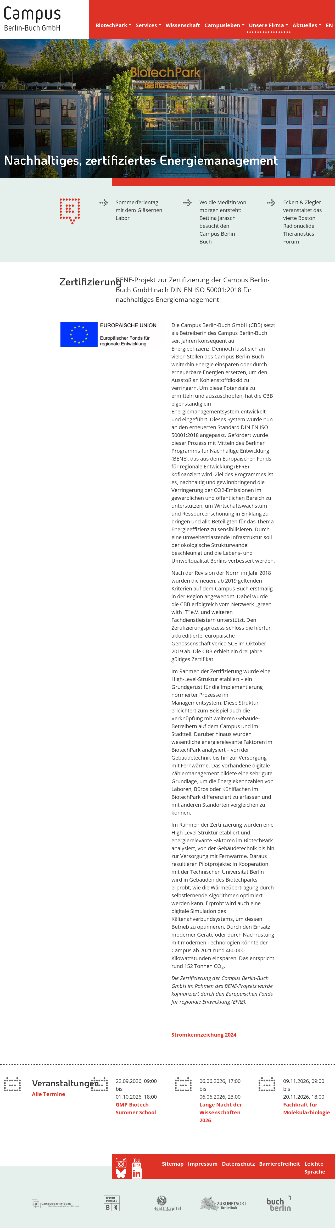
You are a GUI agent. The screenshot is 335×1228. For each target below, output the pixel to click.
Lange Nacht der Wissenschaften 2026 (220, 1112)
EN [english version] (329, 25)
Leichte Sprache (314, 1167)
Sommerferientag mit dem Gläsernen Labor (139, 210)
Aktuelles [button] (305, 25)
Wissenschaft (183, 25)
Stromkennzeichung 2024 (203, 1034)
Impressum (203, 1163)
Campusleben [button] (222, 25)
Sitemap (173, 1163)
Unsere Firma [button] (266, 25)
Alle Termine (48, 1094)
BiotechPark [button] (111, 25)
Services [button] (146, 25)
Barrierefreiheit (279, 1163)
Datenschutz (238, 1163)
